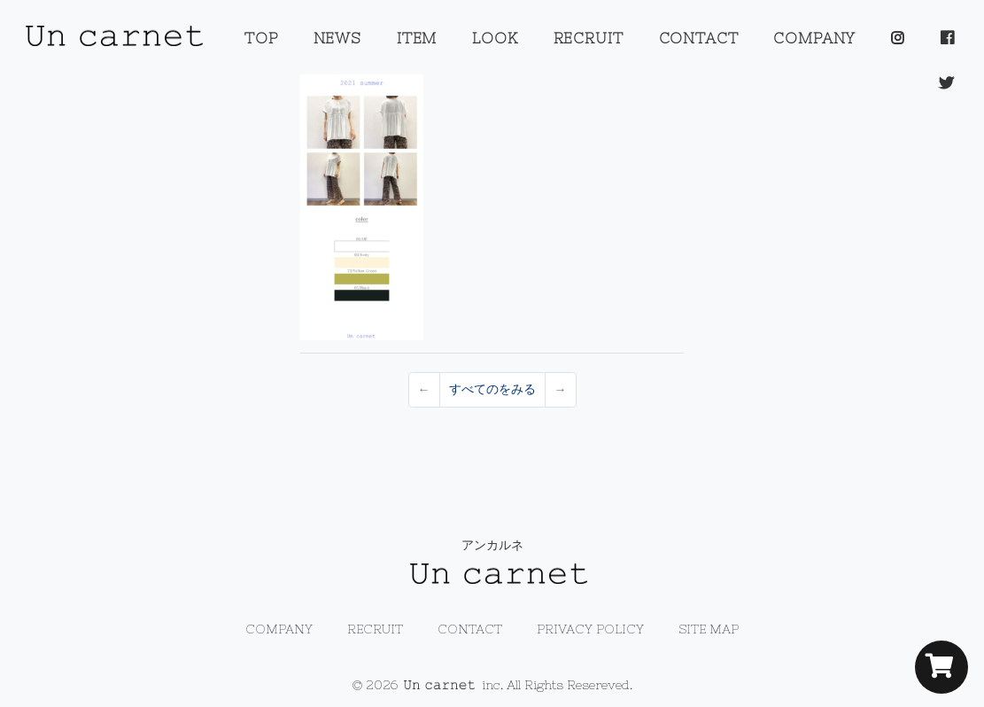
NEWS (337, 38)
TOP (261, 38)
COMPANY (814, 38)
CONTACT (699, 38)
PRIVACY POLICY (590, 629)
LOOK (494, 38)
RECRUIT (589, 38)
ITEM (417, 38)
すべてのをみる (492, 389)
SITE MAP (708, 629)
